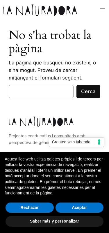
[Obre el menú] (102, 9)
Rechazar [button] (30, 207)
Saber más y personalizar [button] (54, 221)
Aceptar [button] (79, 207)
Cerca (88, 91)
